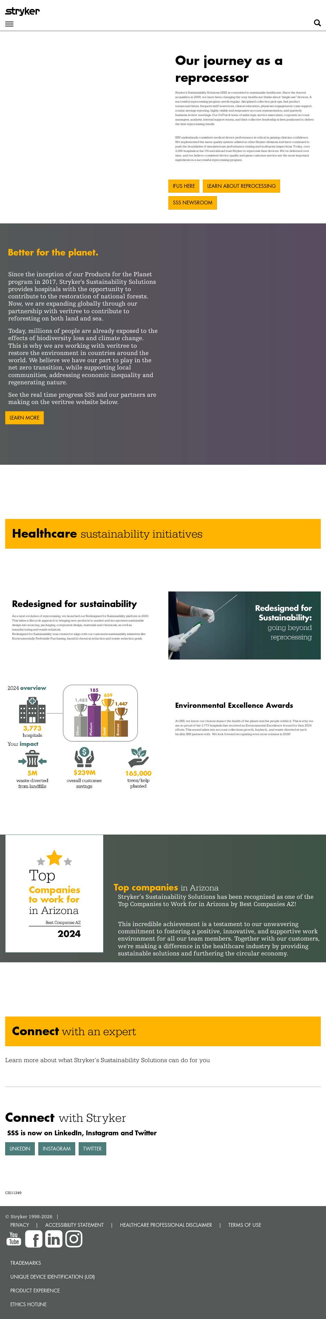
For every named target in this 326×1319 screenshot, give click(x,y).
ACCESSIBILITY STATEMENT (74, 1225)
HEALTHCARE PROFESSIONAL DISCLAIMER (166, 1225)
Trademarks (25, 1263)
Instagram (57, 1148)
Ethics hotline (28, 1304)
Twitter (92, 1148)
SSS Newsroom (193, 202)
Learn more (24, 417)
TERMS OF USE (244, 1225)
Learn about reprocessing (241, 186)
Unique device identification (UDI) (52, 1276)
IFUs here (184, 186)
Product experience (35, 1290)
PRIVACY (19, 1225)
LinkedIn (20, 1148)
